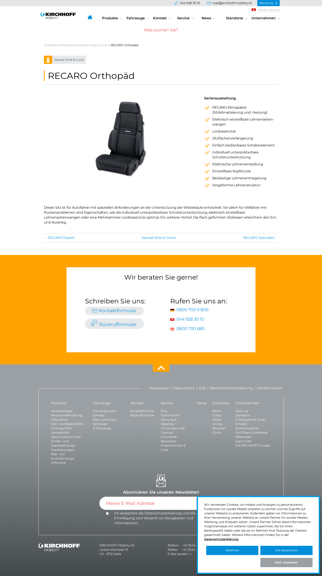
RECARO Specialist (258, 238)
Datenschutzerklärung (163, 513)
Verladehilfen (60, 432)
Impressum (159, 388)
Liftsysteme (59, 420)
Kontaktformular (118, 310)
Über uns (241, 411)
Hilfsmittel (58, 463)
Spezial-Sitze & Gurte (93, 45)
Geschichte (243, 441)
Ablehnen (232, 550)
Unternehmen (263, 18)
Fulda (217, 415)
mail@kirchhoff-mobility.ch (232, 3)
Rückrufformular (118, 324)
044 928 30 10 (190, 3)
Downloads (169, 437)
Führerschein (170, 415)
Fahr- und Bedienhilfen (67, 424)
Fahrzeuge (135, 18)
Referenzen (243, 437)
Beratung (266, 3)
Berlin (217, 411)
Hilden (217, 420)
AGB (202, 388)
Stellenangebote (247, 428)
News (206, 18)
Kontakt (160, 18)
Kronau (218, 424)
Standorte (234, 18)
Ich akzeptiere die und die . (154, 518)
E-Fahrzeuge (102, 428)
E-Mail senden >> (180, 554)
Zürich (217, 432)
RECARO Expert (61, 238)
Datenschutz (183, 388)
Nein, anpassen (286, 562)
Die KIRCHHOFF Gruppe (252, 445)
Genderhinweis (269, 388)
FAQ (164, 411)
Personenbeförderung (67, 415)
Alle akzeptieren (286, 550)
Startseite (51, 45)
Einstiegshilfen (61, 428)
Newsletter (168, 441)
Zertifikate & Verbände (251, 432)
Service (183, 18)
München (219, 428)
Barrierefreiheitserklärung (231, 388)
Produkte (110, 18)
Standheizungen (62, 450)
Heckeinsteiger (61, 411)
